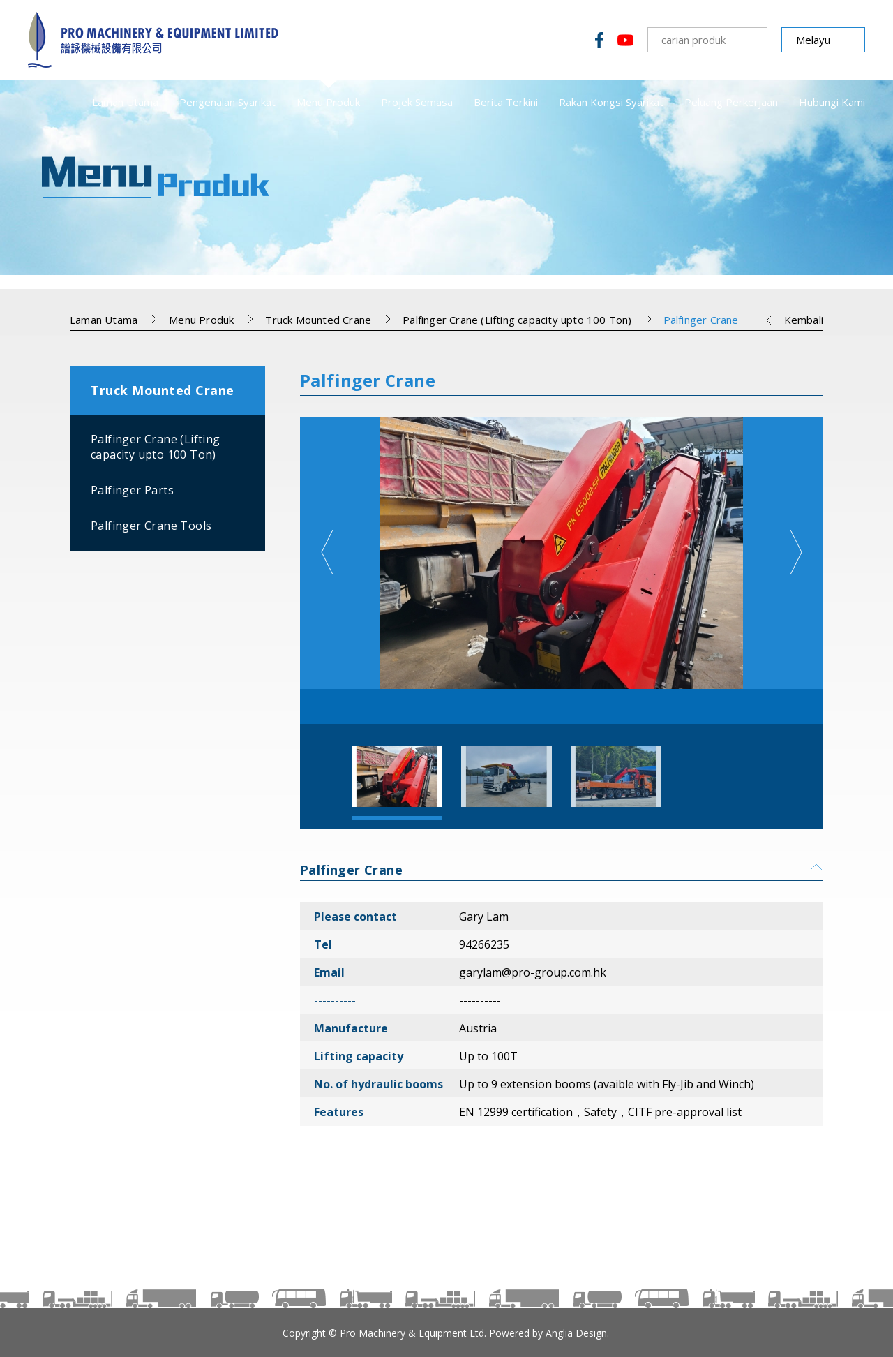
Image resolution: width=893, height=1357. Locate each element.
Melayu (813, 40)
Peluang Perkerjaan (731, 102)
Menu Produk (328, 102)
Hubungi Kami (832, 102)
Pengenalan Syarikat (227, 102)
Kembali (803, 320)
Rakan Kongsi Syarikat (611, 102)
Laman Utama (125, 102)
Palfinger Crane (701, 320)
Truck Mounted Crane (318, 320)
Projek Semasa (417, 102)
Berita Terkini (506, 102)
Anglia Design (576, 1333)
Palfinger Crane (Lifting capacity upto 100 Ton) (517, 320)
